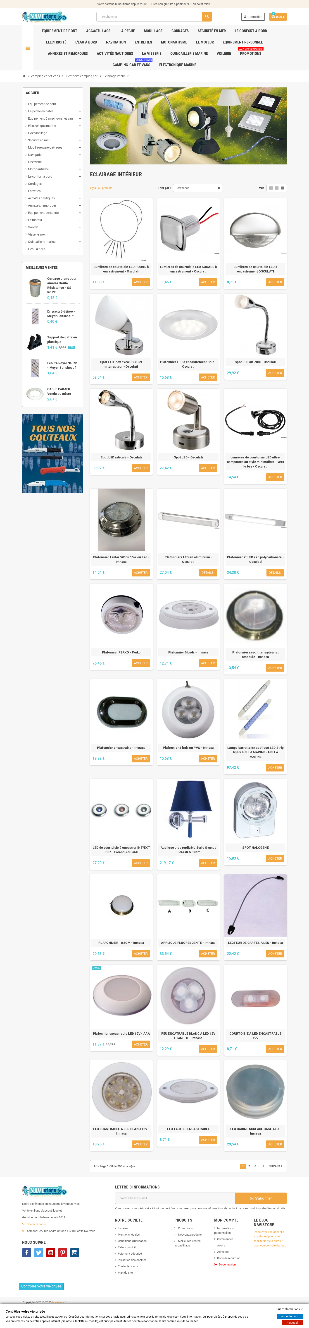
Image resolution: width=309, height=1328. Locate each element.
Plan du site (125, 1272)
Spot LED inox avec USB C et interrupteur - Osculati (121, 364)
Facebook (26, 1285)
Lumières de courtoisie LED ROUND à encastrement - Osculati (121, 269)
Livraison (123, 1228)
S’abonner (261, 1198)
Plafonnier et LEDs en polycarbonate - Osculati (255, 559)
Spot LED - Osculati (188, 457)
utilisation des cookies (132, 1260)
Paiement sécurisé (130, 1253)
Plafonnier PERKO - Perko (121, 652)
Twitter (38, 1285)
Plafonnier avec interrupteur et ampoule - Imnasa (255, 655)
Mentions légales (129, 1234)
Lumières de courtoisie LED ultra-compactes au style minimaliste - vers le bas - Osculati (255, 462)
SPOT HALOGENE (255, 847)
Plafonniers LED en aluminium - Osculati (188, 559)
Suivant (276, 1166)
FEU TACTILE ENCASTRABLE (188, 1129)
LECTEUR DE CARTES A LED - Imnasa (255, 943)
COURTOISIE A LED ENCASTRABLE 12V (255, 1036)
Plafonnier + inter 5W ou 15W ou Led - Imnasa (121, 559)
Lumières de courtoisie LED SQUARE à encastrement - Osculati (188, 269)
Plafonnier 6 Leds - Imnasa (188, 652)
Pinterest (62, 1285)
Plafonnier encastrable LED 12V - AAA (121, 1033)
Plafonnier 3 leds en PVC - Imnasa (188, 748)
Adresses (223, 1251)
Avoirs (221, 1245)
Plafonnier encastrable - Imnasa (121, 748)
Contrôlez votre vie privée (41, 1306)
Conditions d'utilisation (132, 1241)
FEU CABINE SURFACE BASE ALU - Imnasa (255, 1131)
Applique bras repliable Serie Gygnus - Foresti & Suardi (188, 850)
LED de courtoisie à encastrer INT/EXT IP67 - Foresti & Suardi (121, 850)
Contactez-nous (128, 1266)
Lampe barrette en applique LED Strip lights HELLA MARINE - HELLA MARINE (255, 752)
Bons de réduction (228, 1258)
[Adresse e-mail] (175, 1198)
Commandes (225, 1239)
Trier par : (164, 188)
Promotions (185, 1228)
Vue (261, 188)
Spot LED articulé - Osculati (255, 362)
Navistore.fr (59, 1322)
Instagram (74, 1285)
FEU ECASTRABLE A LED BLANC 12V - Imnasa (121, 1131)
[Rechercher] (154, 17)
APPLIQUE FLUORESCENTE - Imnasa (188, 943)
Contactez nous (37, 1257)
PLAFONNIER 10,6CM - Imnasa (121, 943)
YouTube (50, 1285)
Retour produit (127, 1247)
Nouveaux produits (189, 1234)
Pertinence (182, 188)
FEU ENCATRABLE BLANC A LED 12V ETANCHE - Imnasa (188, 1036)
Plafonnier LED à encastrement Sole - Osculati (188, 364)
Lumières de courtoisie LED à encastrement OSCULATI (255, 269)
